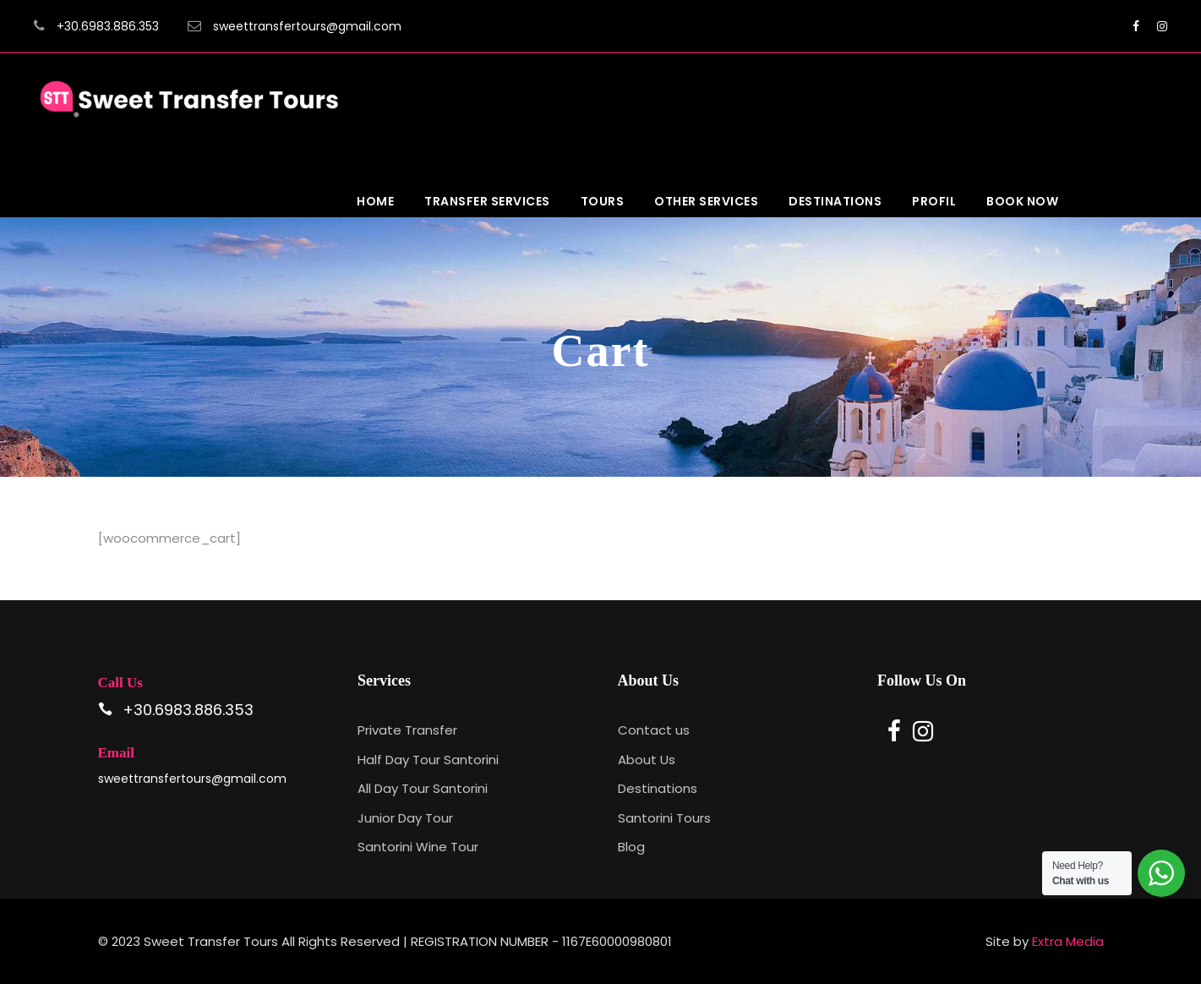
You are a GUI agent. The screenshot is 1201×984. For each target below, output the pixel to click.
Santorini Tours (664, 818)
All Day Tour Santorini (423, 788)
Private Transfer (407, 730)
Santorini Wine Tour (418, 847)
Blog (631, 847)
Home (375, 201)
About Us (646, 759)
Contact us (654, 730)
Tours (603, 201)
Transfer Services (487, 201)
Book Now (1022, 201)
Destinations (835, 201)
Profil (934, 201)
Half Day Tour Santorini (428, 759)
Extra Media (1068, 941)
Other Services (706, 201)
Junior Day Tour (405, 818)
